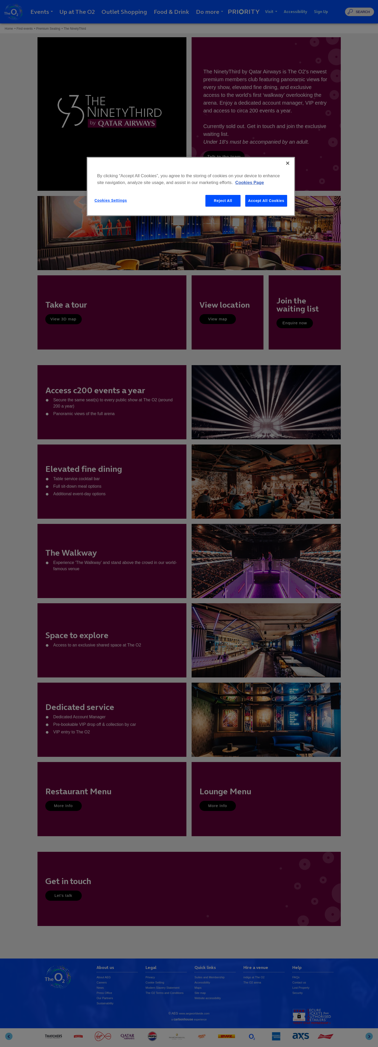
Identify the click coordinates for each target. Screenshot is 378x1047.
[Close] (287, 163)
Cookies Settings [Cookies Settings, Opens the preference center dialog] (111, 200)
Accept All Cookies (266, 201)
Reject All (223, 201)
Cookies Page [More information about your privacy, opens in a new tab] (249, 182)
